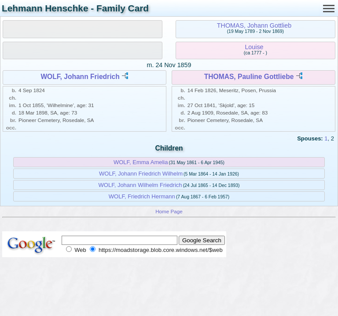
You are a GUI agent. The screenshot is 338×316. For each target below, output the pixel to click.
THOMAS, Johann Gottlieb (254, 25)
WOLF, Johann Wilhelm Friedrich (140, 185)
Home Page (169, 211)
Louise (254, 46)
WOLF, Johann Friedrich (79, 76)
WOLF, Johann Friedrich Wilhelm (141, 173)
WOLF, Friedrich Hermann (142, 196)
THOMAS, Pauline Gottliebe (249, 76)
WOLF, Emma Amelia (141, 162)
